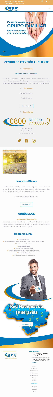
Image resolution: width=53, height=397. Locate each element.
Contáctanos (26, 106)
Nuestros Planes (34, 370)
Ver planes (26, 204)
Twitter (34, 391)
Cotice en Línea (34, 375)
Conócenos (34, 368)
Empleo (34, 378)
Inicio (34, 366)
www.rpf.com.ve (46, 355)
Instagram (34, 386)
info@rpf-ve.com (26, 98)
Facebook (34, 389)
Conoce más (26, 324)
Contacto (34, 380)
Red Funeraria (34, 373)
